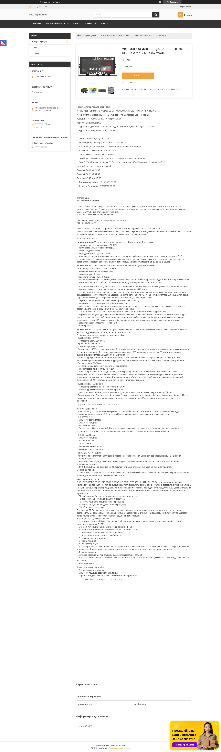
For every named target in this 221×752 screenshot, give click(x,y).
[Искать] (155, 14)
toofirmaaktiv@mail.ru (43, 143)
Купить (138, 75)
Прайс (104, 24)
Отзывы (35, 53)
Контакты (90, 24)
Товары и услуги (55, 24)
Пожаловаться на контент (119, 748)
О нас (76, 24)
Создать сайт (45, 2)
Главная (36, 24)
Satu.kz (123, 745)
